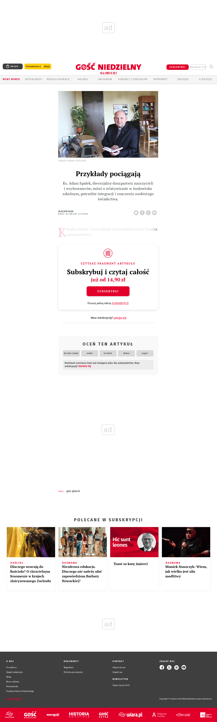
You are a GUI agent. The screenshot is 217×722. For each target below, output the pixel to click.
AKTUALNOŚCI (33, 79)
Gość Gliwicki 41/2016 (73, 214)
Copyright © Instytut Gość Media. (173, 699)
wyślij (155, 211)
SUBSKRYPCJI (120, 303)
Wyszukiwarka (211, 67)
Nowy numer (11, 79)
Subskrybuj (108, 291)
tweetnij (149, 211)
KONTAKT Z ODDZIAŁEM (132, 79)
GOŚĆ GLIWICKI (73, 491)
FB (143, 211)
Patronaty (160, 79)
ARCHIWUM (105, 79)
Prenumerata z (38, 66)
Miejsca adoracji (58, 79)
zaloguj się (198, 67)
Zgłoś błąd (14, 699)
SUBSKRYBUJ (177, 67)
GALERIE (83, 79)
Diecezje (183, 79)
